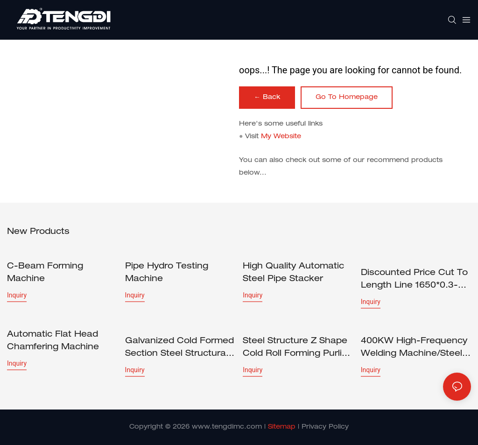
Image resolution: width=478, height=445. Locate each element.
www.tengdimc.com (227, 427)
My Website (281, 137)
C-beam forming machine (45, 272)
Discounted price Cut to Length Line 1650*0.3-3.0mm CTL (414, 280)
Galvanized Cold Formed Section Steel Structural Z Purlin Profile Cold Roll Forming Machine (179, 348)
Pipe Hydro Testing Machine (166, 272)
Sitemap (281, 427)
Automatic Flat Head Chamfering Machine (53, 341)
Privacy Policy (325, 427)
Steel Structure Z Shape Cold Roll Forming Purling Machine (298, 348)
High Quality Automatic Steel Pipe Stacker (293, 272)
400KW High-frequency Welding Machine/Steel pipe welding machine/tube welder (414, 348)
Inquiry (17, 295)
